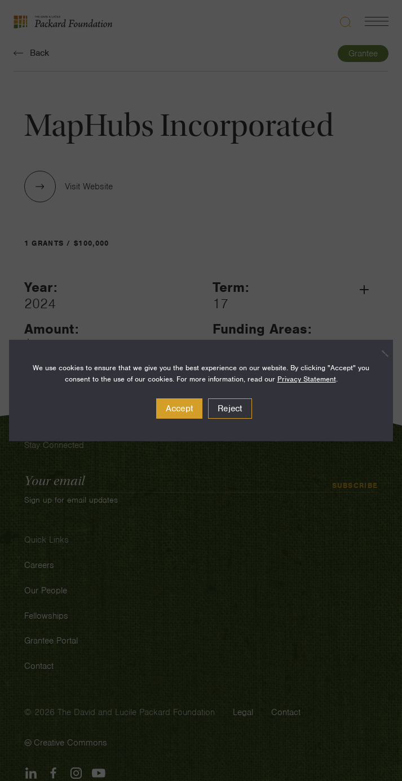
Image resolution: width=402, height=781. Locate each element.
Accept (179, 408)
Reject (230, 408)
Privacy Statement (306, 379)
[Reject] (379, 353)
